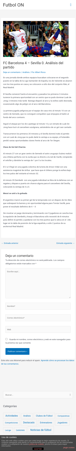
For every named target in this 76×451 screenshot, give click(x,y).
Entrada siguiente (65, 243)
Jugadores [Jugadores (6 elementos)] (62, 422)
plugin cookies (69, 448)
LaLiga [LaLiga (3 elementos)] (8, 430)
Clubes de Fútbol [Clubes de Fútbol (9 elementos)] (44, 415)
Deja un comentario (12, 72)
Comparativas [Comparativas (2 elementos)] (63, 416)
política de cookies (36, 444)
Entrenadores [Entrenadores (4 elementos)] (46, 422)
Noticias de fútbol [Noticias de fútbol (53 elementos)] (40, 429)
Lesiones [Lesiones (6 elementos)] (20, 430)
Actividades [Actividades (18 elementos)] (11, 415)
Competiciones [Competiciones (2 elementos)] (11, 423)
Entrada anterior (9, 243)
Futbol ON (13, 5)
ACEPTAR (38, 449)
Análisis (26, 72)
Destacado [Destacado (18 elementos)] (28, 422)
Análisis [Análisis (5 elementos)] (27, 416)
